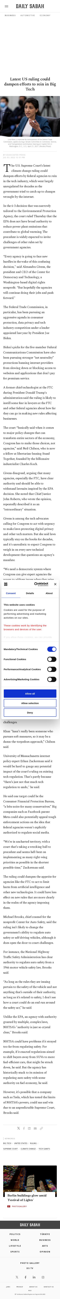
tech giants (44, 1149)
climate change (28, 1149)
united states (20, 1143)
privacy (19, 1287)
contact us (49, 1287)
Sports (15, 1251)
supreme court (10, 1149)
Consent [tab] (11, 593)
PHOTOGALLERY (19, 1206)
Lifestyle (15, 1246)
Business (10, 15)
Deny (30, 712)
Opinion (45, 1251)
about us (33, 1287)
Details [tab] (30, 593)
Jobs (8, 1287)
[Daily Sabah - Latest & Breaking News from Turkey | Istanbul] (30, 6)
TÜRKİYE (45, 1234)
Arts (45, 1246)
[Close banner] (55, 584)
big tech (7, 1143)
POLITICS (15, 1234)
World (15, 1240)
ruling (33, 1143)
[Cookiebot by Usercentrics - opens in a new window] (35, 584)
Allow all (30, 693)
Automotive (27, 15)
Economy (45, 15)
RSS (29, 1290)
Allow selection (30, 703)
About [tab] (49, 593)
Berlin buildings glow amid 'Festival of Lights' (26, 1197)
